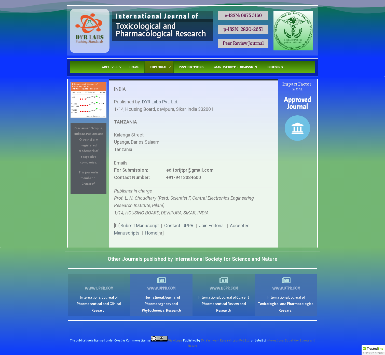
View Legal (175, 340)
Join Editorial (212, 225)
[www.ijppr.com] (161, 280)
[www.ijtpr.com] (286, 280)
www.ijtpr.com (286, 288)
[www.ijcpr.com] (224, 280)
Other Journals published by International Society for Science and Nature (192, 259)
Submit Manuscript (139, 225)
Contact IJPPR (179, 225)
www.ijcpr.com (224, 288)
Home (151, 233)
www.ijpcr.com (99, 288)
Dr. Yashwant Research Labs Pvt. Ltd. (226, 340)
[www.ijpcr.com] (99, 280)
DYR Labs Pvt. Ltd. (160, 101)
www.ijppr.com (161, 288)
